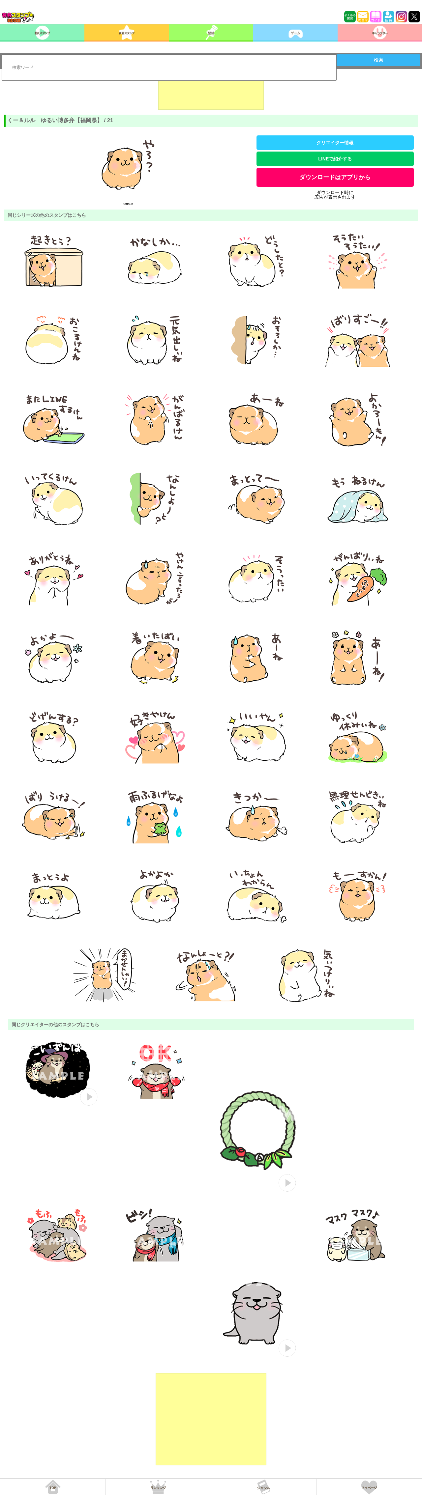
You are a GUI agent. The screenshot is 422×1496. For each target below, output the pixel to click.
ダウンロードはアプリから (335, 177)
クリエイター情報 (334, 142)
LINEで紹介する (335, 158)
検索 (378, 60)
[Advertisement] (211, 93)
